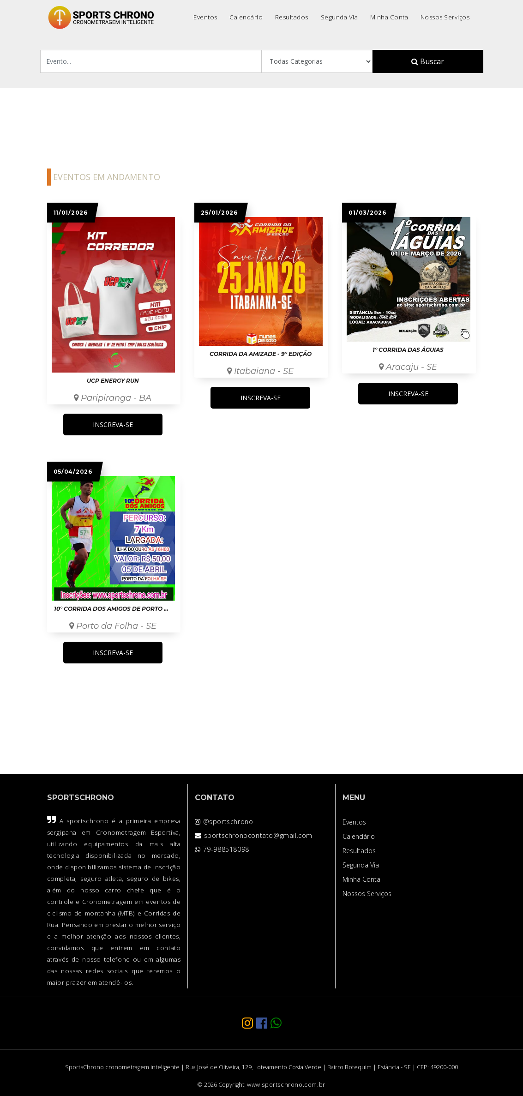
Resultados (291, 17)
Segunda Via (339, 17)
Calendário (246, 17)
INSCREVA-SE (113, 424)
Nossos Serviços (445, 17)
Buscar (427, 61)
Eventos (205, 17)
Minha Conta (389, 17)
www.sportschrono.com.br (286, 1085)
